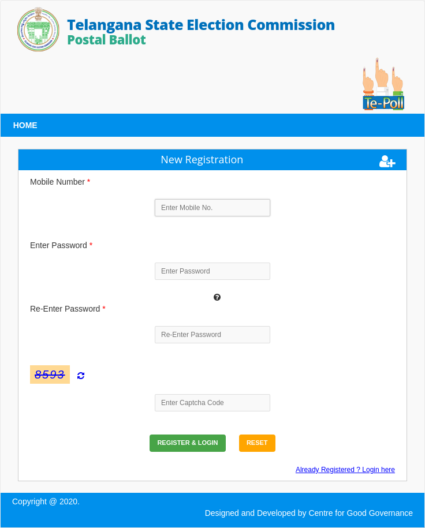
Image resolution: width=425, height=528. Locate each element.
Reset (257, 442)
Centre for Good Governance (360, 513)
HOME (25, 125)
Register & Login (187, 442)
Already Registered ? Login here (345, 470)
